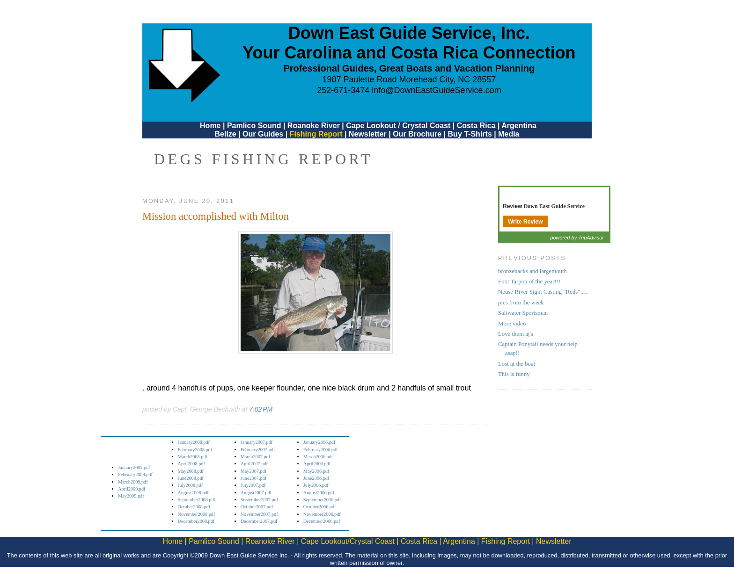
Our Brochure (417, 134)
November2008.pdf (196, 514)
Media (508, 134)
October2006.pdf (319, 506)
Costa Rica (476, 126)
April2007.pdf (254, 463)
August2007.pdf (256, 492)
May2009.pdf (131, 496)
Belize (225, 134)
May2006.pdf (316, 471)
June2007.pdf (253, 478)
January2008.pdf (194, 442)
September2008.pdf (196, 499)
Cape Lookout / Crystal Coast (398, 126)
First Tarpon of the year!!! (529, 281)
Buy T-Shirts (470, 134)
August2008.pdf (193, 492)
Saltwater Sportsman (523, 313)
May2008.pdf (191, 471)
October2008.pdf (194, 506)
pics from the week (521, 302)
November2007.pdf (259, 514)
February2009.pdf (135, 474)
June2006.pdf (316, 478)
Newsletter (368, 134)
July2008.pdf (190, 485)
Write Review (525, 221)
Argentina (518, 126)
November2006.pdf (322, 514)
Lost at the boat (516, 364)
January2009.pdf (134, 467)
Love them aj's (515, 334)
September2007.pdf (259, 499)
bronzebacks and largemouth (532, 271)
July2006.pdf (316, 485)
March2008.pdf (192, 456)
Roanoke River (313, 126)
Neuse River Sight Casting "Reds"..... (542, 292)
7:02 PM (260, 409)
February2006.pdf (320, 449)
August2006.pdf (318, 492)
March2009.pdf (132, 481)
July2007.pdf (253, 485)
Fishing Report (317, 134)
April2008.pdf (191, 463)
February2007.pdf (258, 449)
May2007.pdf (253, 471)
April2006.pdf (316, 463)
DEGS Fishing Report (263, 159)
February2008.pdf (195, 449)
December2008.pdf (196, 521)
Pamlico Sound (254, 126)
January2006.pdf (319, 442)
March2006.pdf (318, 456)
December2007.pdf (259, 521)
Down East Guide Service (554, 206)
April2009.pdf (131, 488)
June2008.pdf (191, 478)
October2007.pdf (257, 506)
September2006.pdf (322, 499)
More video (512, 323)
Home (210, 126)
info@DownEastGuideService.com (436, 90)
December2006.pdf (321, 521)
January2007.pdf (257, 442)
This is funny (514, 374)
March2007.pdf (255, 456)
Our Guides (262, 134)
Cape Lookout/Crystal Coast (348, 541)
